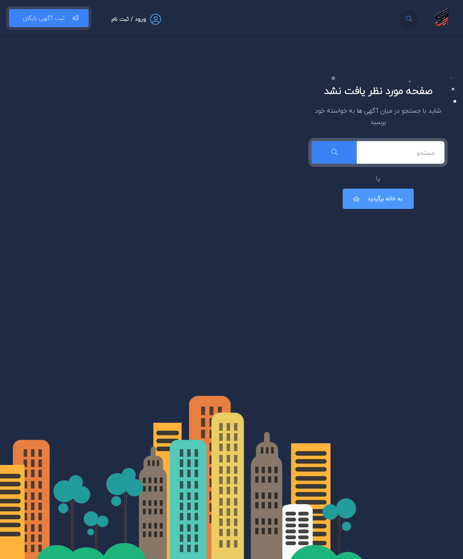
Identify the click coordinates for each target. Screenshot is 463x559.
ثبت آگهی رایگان (49, 18)
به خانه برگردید (377, 199)
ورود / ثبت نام (128, 19)
